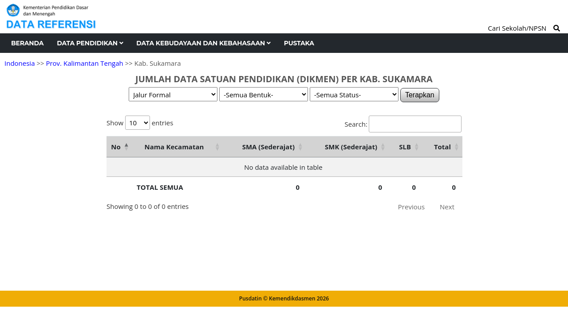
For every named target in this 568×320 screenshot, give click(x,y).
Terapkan (419, 95)
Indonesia (19, 63)
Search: (403, 124)
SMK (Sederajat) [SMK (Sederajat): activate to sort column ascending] (351, 146)
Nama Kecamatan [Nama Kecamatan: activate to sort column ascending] (174, 146)
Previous (411, 206)
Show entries (139, 123)
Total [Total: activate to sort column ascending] (442, 146)
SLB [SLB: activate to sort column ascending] (405, 146)
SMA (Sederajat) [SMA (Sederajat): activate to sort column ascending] (268, 146)
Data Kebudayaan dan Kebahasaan (203, 43)
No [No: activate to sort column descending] (115, 146)
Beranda (27, 43)
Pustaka (299, 43)
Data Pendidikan (90, 43)
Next (447, 206)
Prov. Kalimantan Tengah (84, 63)
